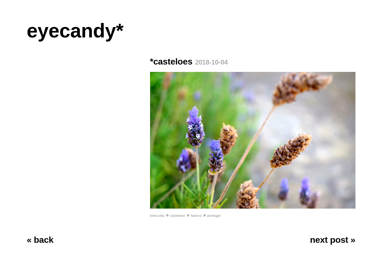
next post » (332, 240)
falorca (196, 216)
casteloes (177, 216)
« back (40, 240)
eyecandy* (75, 31)
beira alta (157, 216)
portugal (213, 216)
